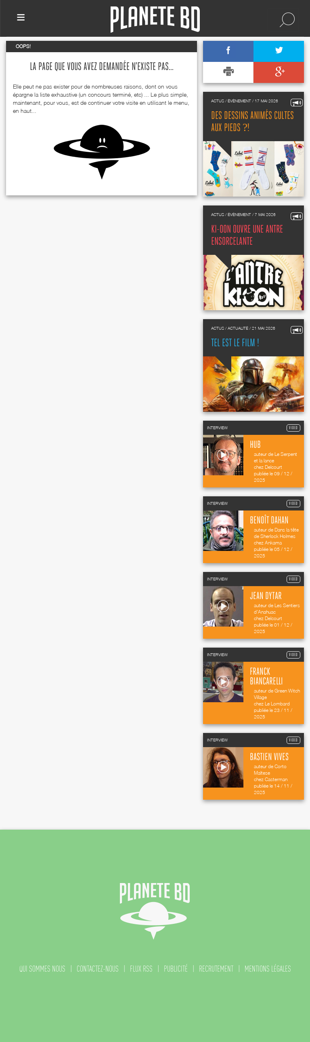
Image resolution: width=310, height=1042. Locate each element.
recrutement (216, 968)
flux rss (141, 968)
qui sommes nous (42, 968)
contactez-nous (98, 968)
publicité (176, 968)
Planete (155, 19)
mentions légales (268, 968)
